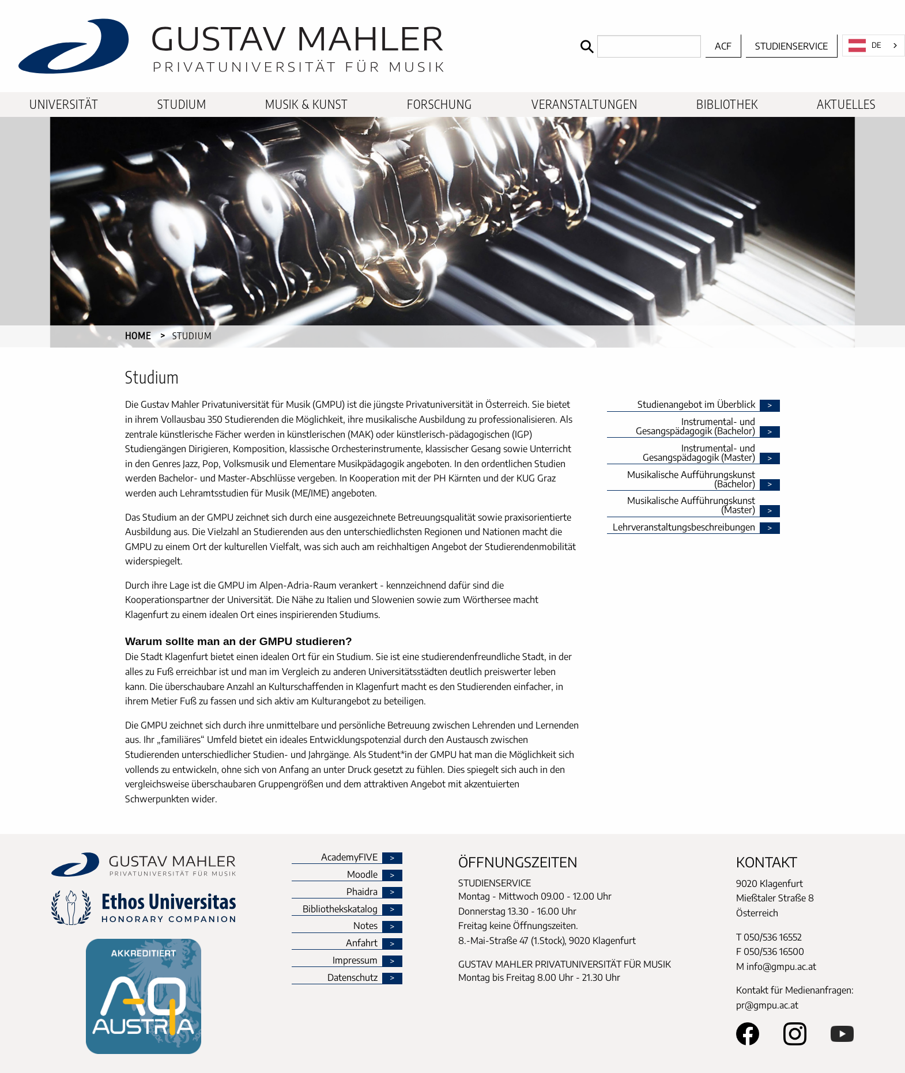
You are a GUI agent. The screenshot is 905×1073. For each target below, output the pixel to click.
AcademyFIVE (349, 857)
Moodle (362, 875)
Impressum (355, 961)
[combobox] (873, 45)
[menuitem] (64, 104)
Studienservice (791, 46)
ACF (723, 46)
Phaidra (362, 892)
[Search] (638, 46)
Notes (365, 926)
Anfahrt (362, 943)
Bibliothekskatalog (340, 909)
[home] (287, 46)
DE (865, 45)
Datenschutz (352, 978)
